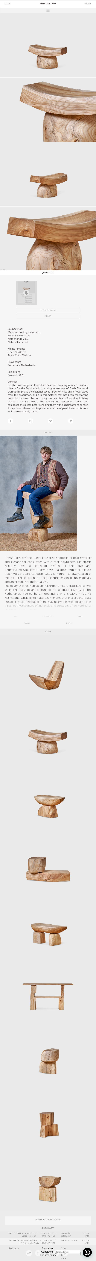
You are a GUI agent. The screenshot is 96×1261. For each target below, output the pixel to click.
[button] (87, 1252)
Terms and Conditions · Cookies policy (48, 1252)
